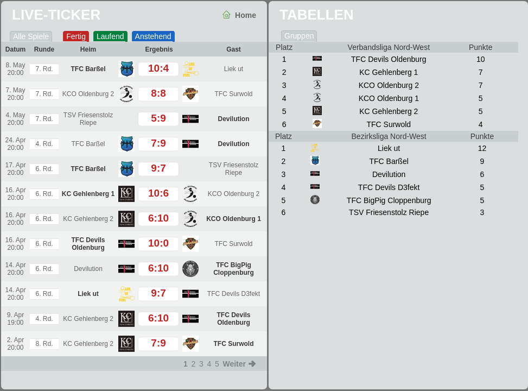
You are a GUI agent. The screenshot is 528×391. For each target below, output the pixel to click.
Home (245, 15)
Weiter (234, 364)
